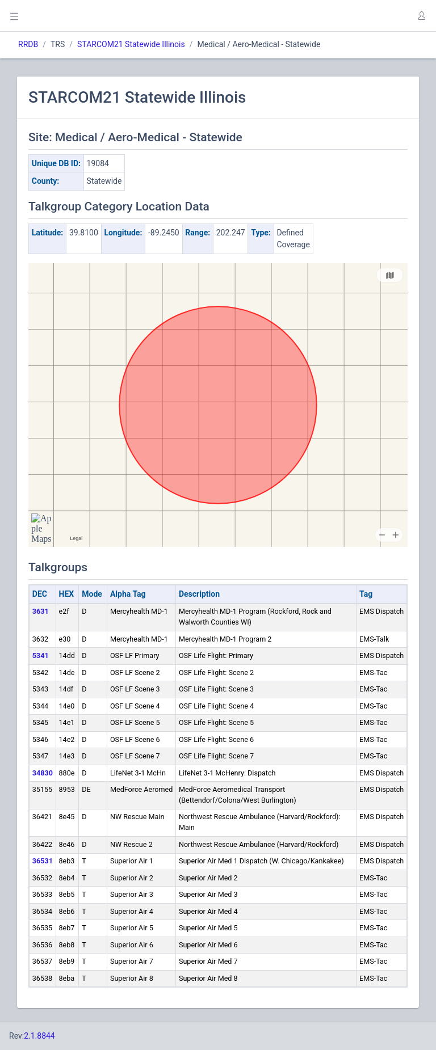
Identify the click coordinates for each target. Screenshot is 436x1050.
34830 (42, 773)
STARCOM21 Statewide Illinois (131, 44)
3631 (40, 611)
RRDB (28, 44)
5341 (40, 655)
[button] (421, 16)
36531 (42, 861)
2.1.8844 (39, 1035)
